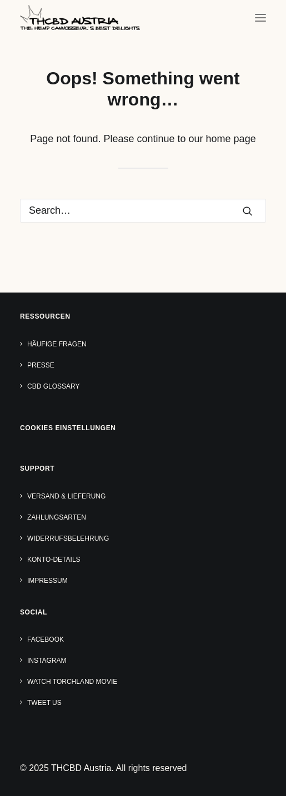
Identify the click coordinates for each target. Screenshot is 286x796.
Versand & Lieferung (66, 496)
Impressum (47, 581)
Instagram (46, 660)
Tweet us (44, 703)
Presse (40, 365)
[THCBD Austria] (80, 17)
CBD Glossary (53, 386)
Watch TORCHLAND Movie (72, 682)
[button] (260, 17)
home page (231, 138)
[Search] (143, 211)
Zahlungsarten (56, 517)
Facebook (45, 639)
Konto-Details (54, 559)
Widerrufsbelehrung (68, 538)
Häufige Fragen (57, 344)
